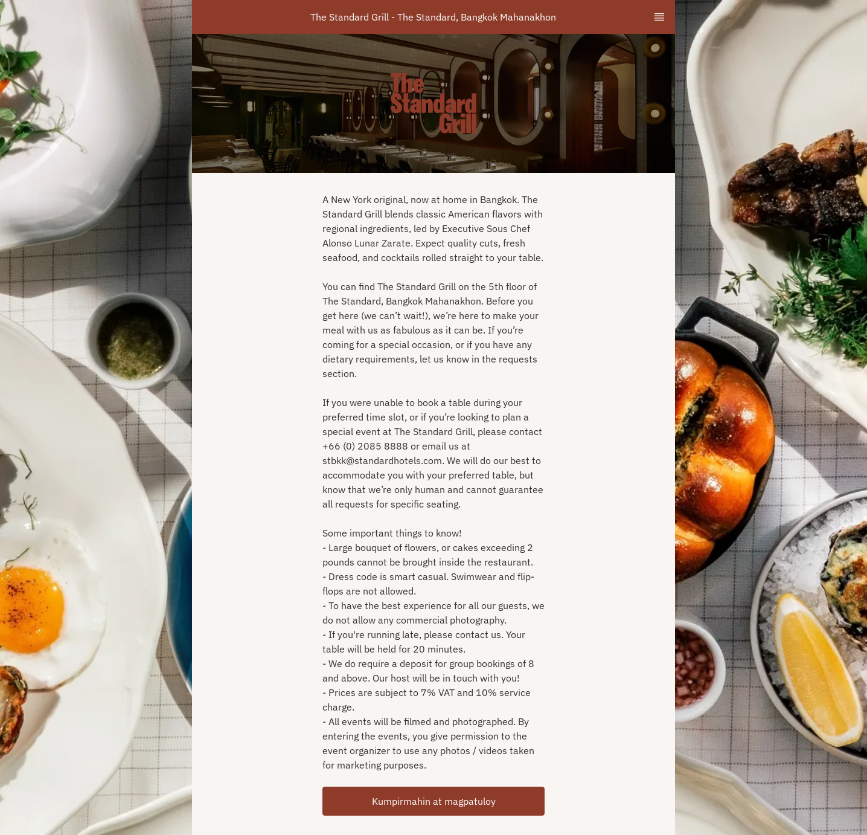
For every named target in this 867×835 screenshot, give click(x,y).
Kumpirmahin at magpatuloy (434, 801)
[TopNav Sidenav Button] (659, 17)
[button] (433, 801)
